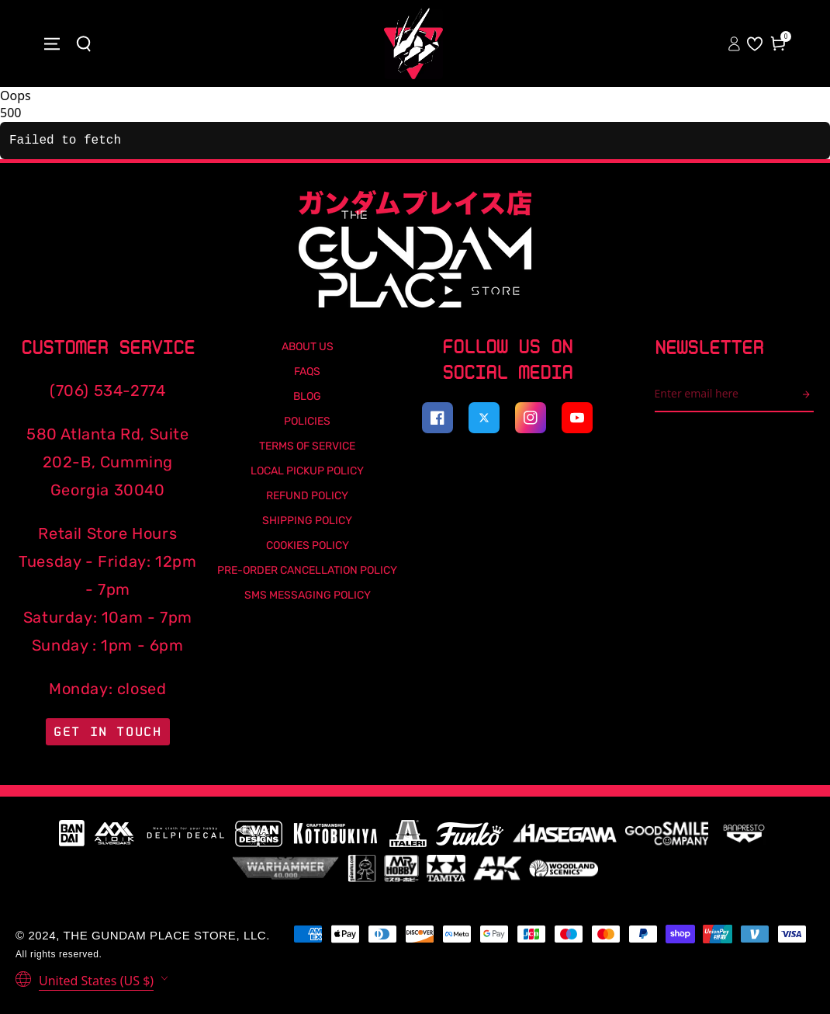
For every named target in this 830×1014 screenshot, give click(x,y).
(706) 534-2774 (107, 390)
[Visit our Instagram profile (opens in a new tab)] (530, 417)
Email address (654, 376)
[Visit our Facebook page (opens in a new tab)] (437, 417)
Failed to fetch (65, 141)
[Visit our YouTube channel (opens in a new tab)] (577, 417)
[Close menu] (52, 43)
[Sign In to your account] (735, 43)
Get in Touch (107, 731)
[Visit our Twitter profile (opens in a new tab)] (484, 417)
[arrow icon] (808, 394)
